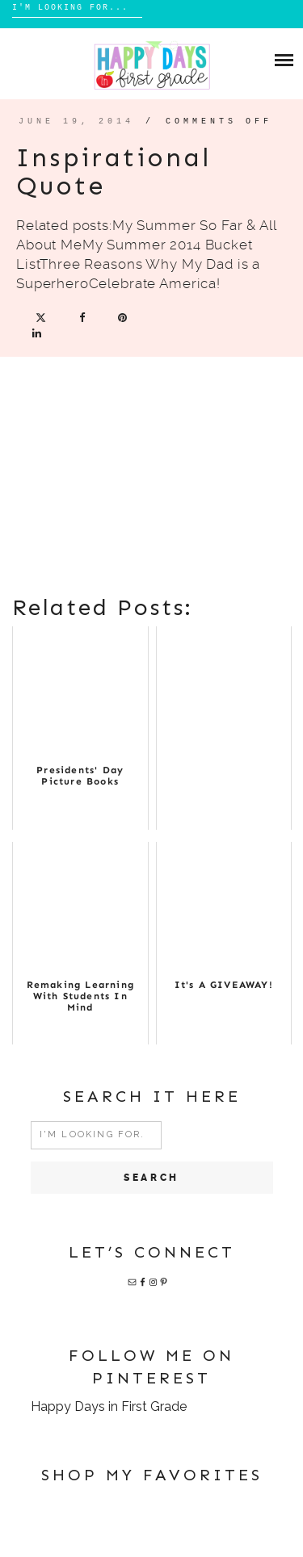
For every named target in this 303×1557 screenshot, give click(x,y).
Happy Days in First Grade (109, 1406)
